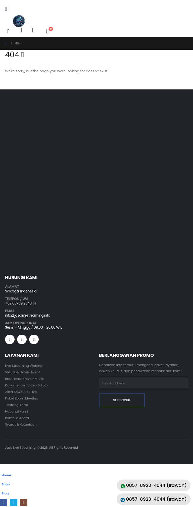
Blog (5, 493)
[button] (8, 31)
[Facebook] (3, 502)
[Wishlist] (33, 30)
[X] (13, 502)
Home (6, 475)
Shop (6, 484)
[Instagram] (24, 502)
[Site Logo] (19, 21)
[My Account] (21, 30)
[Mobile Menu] (7, 9)
